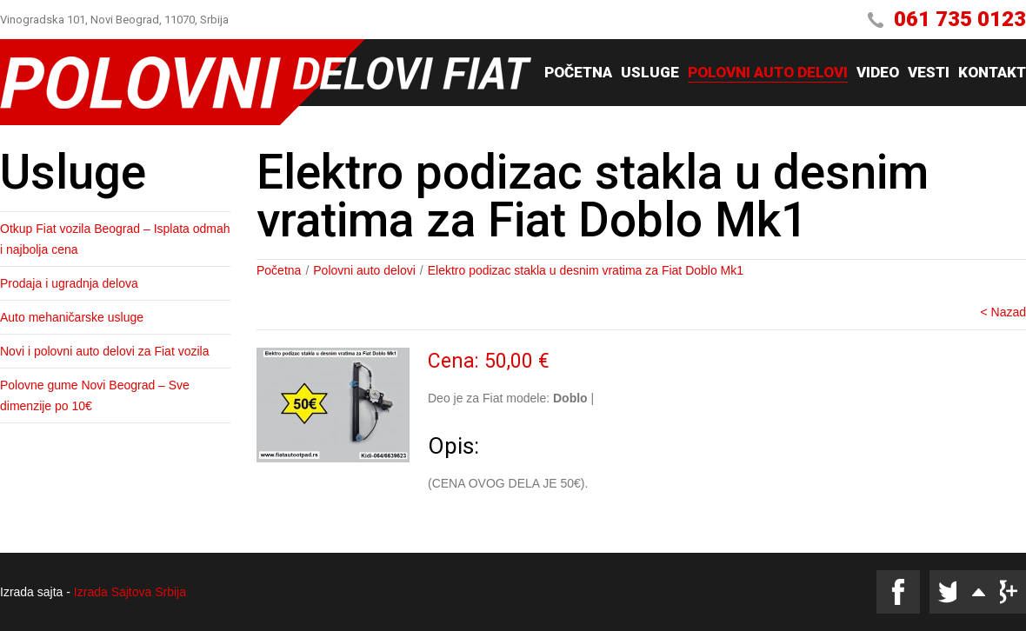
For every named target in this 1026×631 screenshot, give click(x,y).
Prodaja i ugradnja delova (69, 283)
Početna (578, 73)
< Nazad (1003, 312)
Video (877, 73)
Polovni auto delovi (768, 73)
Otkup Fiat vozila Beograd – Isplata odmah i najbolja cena (115, 239)
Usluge (650, 73)
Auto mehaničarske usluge (71, 317)
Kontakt (992, 73)
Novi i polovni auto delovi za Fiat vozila (104, 351)
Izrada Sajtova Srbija (130, 592)
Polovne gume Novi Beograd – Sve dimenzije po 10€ (95, 395)
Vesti (928, 73)
